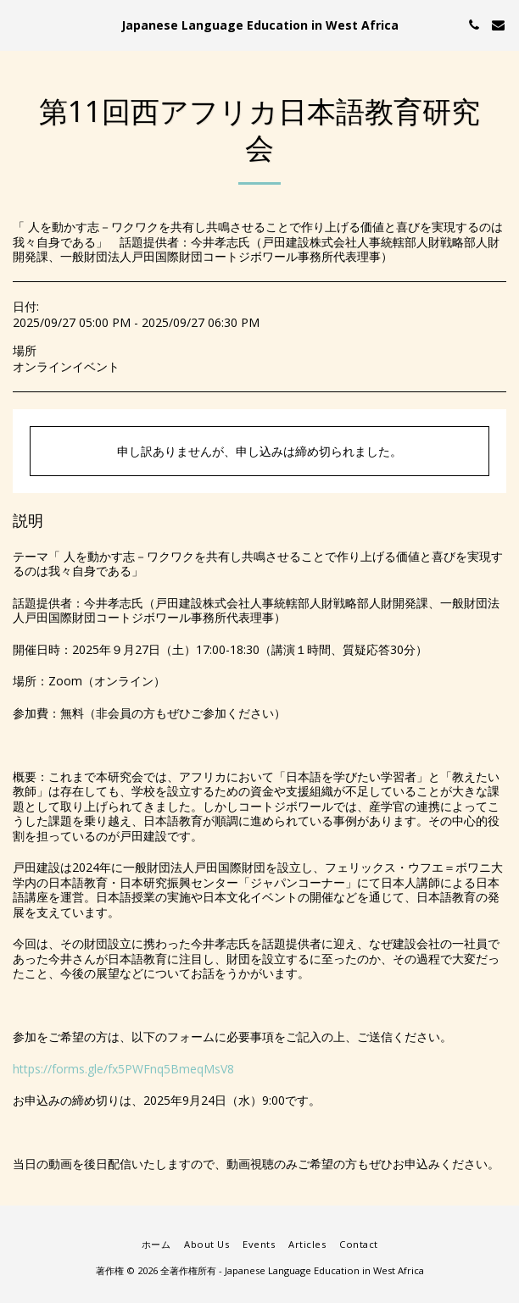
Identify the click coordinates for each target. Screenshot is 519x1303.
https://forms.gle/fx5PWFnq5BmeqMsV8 (123, 1069)
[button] (18, 24)
